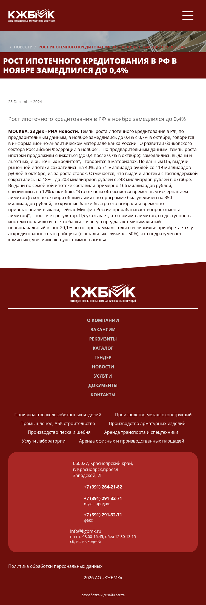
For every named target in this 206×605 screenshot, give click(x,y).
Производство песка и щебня (59, 432)
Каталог (103, 348)
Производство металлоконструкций (153, 415)
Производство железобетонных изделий (57, 415)
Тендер (103, 357)
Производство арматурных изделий (147, 423)
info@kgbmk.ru (85, 531)
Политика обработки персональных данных (55, 566)
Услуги (103, 376)
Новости (23, 47)
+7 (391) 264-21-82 (103, 487)
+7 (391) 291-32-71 (103, 498)
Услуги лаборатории (43, 441)
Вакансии (103, 330)
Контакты (103, 395)
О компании (103, 320)
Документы (103, 385)
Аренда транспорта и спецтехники (141, 432)
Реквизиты (103, 339)
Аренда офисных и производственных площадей (131, 441)
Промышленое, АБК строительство (58, 423)
